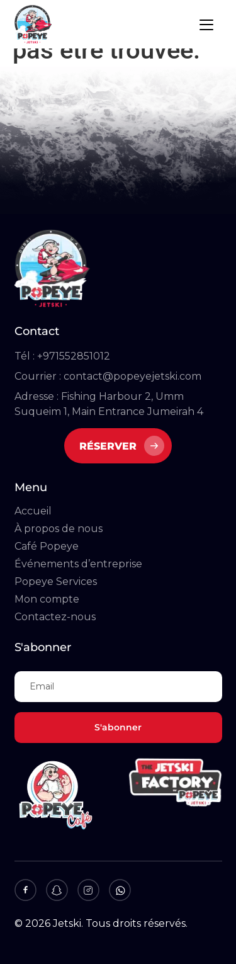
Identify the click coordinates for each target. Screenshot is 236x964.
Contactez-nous (55, 617)
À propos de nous (58, 529)
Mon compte (46, 599)
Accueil (33, 511)
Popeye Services (55, 581)
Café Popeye (46, 546)
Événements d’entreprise (78, 564)
